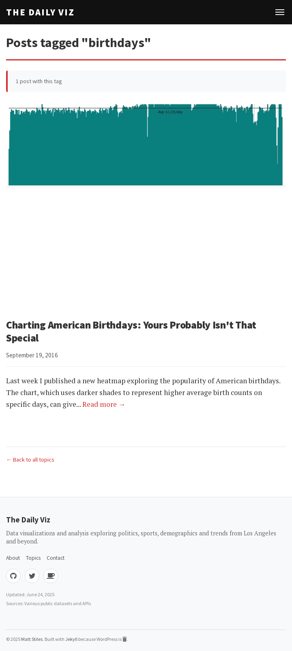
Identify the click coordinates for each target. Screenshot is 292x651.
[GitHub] (13, 576)
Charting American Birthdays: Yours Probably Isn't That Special (131, 331)
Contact (55, 557)
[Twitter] (32, 576)
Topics (33, 557)
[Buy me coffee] (50, 576)
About (13, 557)
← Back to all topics (30, 459)
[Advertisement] (146, 253)
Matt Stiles (32, 639)
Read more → (104, 404)
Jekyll (71, 639)
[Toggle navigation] (280, 12)
